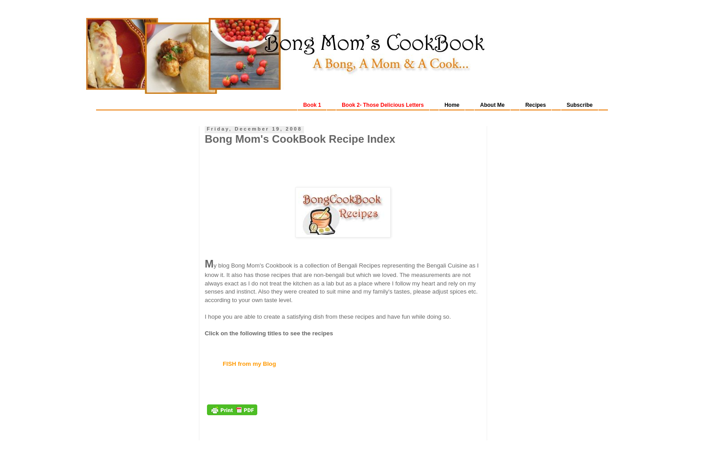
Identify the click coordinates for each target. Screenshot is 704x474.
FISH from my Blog (249, 363)
